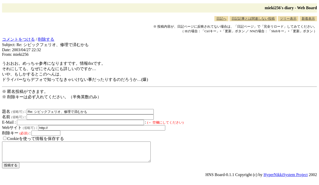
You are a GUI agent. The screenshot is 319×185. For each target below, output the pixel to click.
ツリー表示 (288, 18)
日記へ (221, 18)
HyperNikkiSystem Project (285, 178)
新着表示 (308, 18)
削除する (46, 39)
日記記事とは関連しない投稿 (253, 18)
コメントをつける (18, 39)
